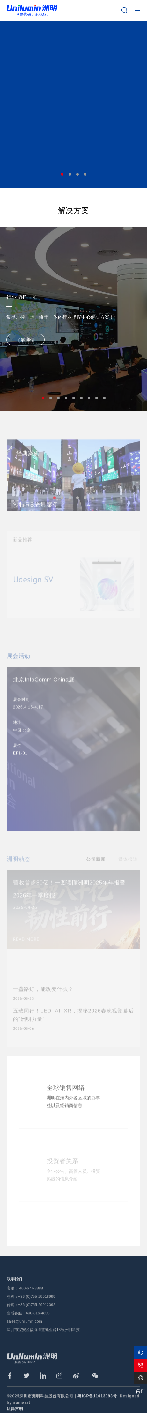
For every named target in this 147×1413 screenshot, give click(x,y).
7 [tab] (89, 398)
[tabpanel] (73, 104)
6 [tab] (81, 398)
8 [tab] (96, 398)
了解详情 (25, 339)
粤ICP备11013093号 (97, 1407)
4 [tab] (85, 174)
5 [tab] (73, 398)
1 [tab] (62, 174)
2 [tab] (70, 174)
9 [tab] (104, 398)
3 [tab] (77, 174)
